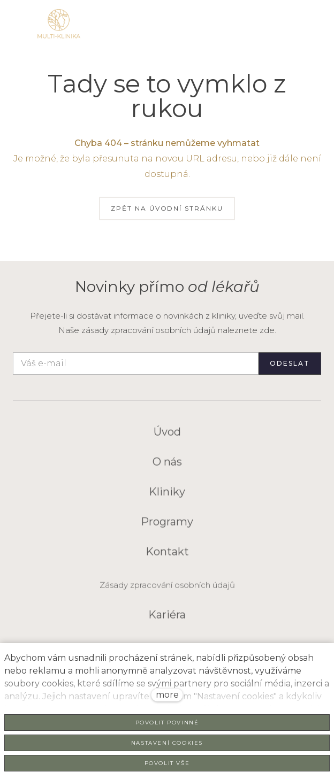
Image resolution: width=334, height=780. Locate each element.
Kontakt (167, 556)
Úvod (167, 436)
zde (267, 330)
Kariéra (167, 619)
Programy (167, 526)
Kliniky (167, 496)
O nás (167, 466)
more (167, 695)
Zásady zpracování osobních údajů (167, 590)
